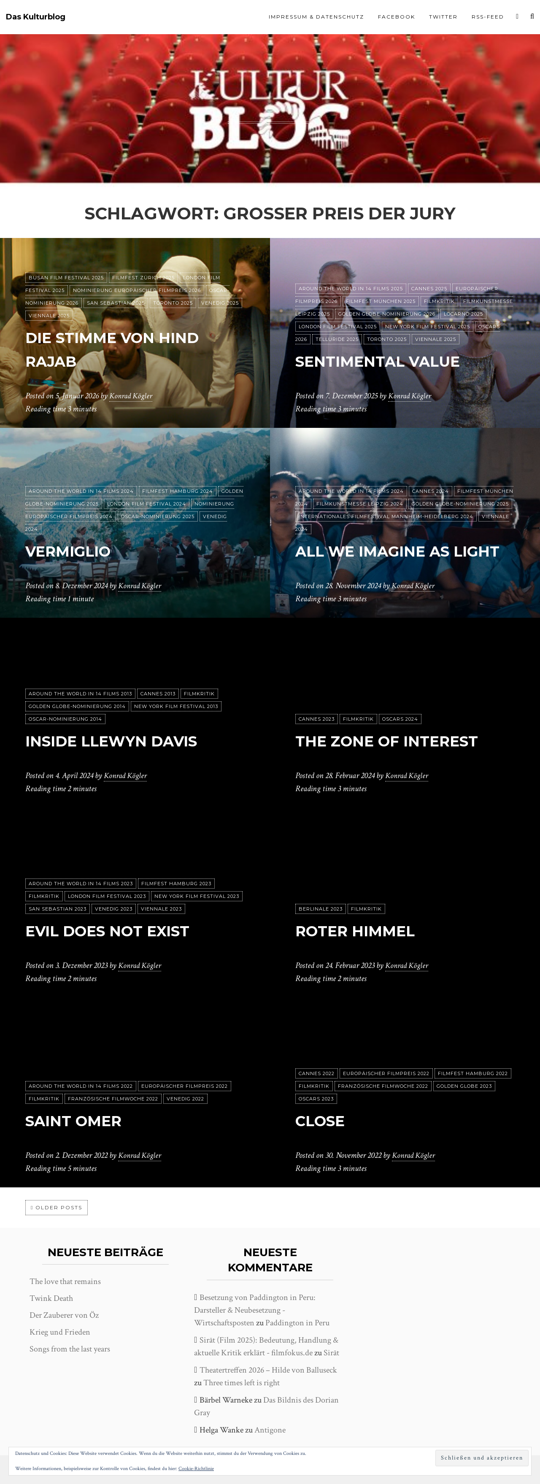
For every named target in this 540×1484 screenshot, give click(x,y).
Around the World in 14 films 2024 (81, 492)
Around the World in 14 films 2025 (351, 289)
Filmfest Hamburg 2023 (176, 884)
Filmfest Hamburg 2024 (177, 492)
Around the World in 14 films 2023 (81, 884)
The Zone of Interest (400, 740)
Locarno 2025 (463, 314)
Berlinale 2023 (321, 909)
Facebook (396, 17)
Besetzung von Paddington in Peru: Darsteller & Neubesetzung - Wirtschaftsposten (255, 1310)
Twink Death (51, 1298)
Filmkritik (439, 302)
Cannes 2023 (317, 719)
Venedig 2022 (185, 1099)
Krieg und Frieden (60, 1332)
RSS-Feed (488, 17)
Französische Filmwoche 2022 (113, 1099)
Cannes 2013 (158, 694)
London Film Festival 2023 (107, 897)
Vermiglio (75, 551)
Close (324, 1120)
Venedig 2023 (113, 909)
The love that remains (65, 1281)
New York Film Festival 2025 (427, 327)
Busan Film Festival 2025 (66, 278)
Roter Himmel (364, 930)
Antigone (270, 1430)
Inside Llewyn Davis (124, 740)
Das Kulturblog (35, 17)
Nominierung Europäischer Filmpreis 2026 (137, 291)
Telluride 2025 (337, 340)
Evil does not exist (120, 930)
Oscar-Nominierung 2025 (157, 517)
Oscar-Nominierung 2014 (65, 719)
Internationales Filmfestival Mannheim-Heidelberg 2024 (386, 493)
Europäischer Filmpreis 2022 (184, 1086)
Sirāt (331, 1352)
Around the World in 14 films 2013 (80, 694)
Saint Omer (81, 1120)
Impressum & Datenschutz (316, 17)
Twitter (443, 17)
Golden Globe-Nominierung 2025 (460, 481)
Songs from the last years (70, 1348)
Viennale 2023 (161, 909)
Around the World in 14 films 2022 (81, 1086)
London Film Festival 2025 (338, 327)
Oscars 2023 (316, 1099)
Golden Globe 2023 (464, 1086)
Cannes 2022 (317, 1074)
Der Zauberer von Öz (64, 1315)
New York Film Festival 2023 (196, 897)
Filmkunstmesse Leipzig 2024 (359, 481)
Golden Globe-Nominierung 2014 (77, 707)
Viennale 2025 (49, 316)
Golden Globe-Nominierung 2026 (386, 314)
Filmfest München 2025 (381, 302)
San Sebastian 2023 (57, 909)
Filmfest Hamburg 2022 (473, 1074)
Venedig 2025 (220, 303)
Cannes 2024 (430, 468)
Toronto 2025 (173, 303)
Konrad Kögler (132, 396)
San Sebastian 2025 (116, 303)
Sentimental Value (390, 361)
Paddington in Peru (297, 1322)
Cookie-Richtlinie (196, 1468)
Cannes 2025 (429, 289)
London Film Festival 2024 (146, 504)
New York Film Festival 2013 (176, 707)
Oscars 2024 (400, 719)
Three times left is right (241, 1382)
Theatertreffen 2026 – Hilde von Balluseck (268, 1370)
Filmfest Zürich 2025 (143, 278)
